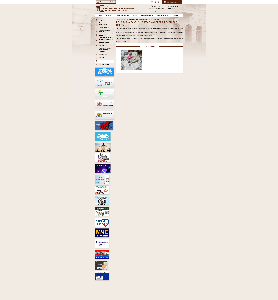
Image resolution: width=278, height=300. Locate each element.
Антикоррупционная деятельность (143, 15)
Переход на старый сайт (106, 2)
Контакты (175, 15)
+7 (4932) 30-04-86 (154, 6)
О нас (100, 15)
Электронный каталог (123, 15)
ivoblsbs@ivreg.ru (173, 6)
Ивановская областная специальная (120, 9)
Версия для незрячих (173, 2)
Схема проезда (152, 11)
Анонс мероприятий (162, 15)
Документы (109, 15)
